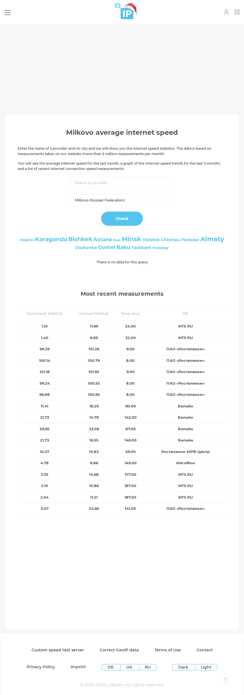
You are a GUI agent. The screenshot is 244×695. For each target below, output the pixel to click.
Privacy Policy (41, 666)
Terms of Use (168, 650)
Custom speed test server (57, 650)
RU (148, 667)
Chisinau (170, 239)
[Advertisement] (122, 68)
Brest (117, 240)
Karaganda (51, 239)
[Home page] (124, 11)
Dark (183, 667)
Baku (123, 247)
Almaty (212, 239)
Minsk (131, 239)
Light (206, 667)
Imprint (78, 666)
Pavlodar (190, 239)
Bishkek (80, 239)
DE (111, 667)
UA (129, 667)
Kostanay (161, 248)
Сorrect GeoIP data (119, 650)
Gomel (106, 247)
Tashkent (141, 247)
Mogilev (27, 240)
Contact (204, 650)
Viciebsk (151, 239)
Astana (102, 239)
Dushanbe (86, 247)
